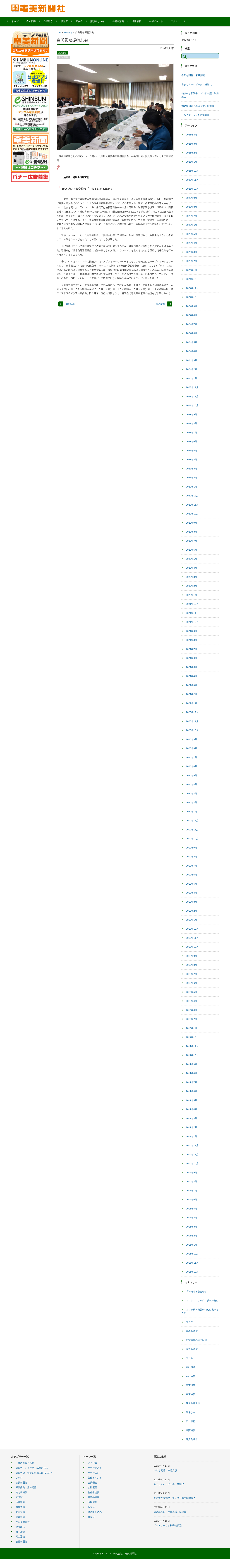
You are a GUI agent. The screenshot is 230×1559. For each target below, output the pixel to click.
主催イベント (160, 21)
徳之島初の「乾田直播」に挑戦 (197, 106)
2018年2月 (191, 1019)
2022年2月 (191, 586)
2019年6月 (191, 874)
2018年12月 (192, 928)
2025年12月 (192, 170)
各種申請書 (122, 21)
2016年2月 (191, 1235)
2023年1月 (191, 486)
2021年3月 (191, 685)
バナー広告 (93, 1472)
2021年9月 (191, 631)
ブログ (189, 1322)
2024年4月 (191, 351)
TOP (59, 32)
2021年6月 (191, 658)
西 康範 (190, 1421)
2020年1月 (191, 811)
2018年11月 (192, 938)
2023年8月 (191, 423)
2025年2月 (191, 261)
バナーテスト (95, 1467)
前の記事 (70, 304)
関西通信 (190, 1430)
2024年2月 (191, 369)
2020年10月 (192, 730)
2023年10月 (192, 405)
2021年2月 (191, 694)
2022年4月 (191, 567)
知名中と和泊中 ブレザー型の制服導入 (175, 1498)
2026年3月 (191, 143)
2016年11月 (192, 1154)
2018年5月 (191, 992)
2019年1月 (191, 920)
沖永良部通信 (193, 1403)
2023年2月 (191, 477)
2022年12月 (192, 495)
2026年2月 (191, 152)
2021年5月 (191, 667)
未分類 (189, 1358)
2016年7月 (191, 1190)
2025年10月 (192, 188)
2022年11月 (192, 504)
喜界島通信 (192, 1331)
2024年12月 (192, 279)
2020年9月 (191, 739)
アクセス (179, 21)
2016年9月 (191, 1172)
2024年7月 (191, 324)
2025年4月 (191, 243)
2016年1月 (191, 1244)
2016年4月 (191, 1217)
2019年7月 (191, 865)
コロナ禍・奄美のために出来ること (34, 1472)
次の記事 (160, 304)
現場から (190, 1412)
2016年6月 (191, 1199)
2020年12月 (192, 712)
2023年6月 (191, 441)
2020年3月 (191, 793)
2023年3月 (191, 468)
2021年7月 (191, 649)
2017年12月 (192, 1037)
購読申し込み (101, 21)
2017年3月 (191, 1118)
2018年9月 (191, 956)
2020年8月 (191, 748)
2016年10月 (192, 1163)
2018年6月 (191, 983)
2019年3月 (191, 901)
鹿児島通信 (192, 1439)
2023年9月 (191, 414)
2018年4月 (191, 1001)
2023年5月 (191, 450)
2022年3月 (191, 577)
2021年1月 (191, 703)
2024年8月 (191, 315)
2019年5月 (191, 883)
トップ (18, 21)
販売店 (67, 21)
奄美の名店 (93, 1497)
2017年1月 (191, 1136)
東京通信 (68, 32)
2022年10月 (192, 513)
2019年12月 (192, 820)
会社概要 (34, 21)
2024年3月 (191, 360)
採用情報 (140, 21)
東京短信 (190, 1385)
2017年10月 (192, 1055)
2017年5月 (191, 1100)
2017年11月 (192, 1046)
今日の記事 (63, 57)
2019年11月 (192, 829)
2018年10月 (192, 947)
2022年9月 (191, 522)
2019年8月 (191, 856)
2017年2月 (191, 1127)
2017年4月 (191, 1109)
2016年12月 (192, 1145)
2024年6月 (191, 333)
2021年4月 (191, 676)
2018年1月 (191, 1028)
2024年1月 (191, 378)
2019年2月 (191, 910)
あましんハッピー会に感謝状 (196, 84)
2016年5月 (191, 1208)
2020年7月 (191, 757)
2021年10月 (192, 622)
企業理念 (51, 21)
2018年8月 (191, 965)
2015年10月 (192, 1271)
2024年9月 (191, 306)
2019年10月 (192, 838)
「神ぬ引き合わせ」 (196, 1291)
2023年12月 (192, 387)
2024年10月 (192, 297)
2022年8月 (191, 531)
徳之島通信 (192, 1349)
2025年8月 (191, 207)
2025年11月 (192, 180)
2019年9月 (191, 847)
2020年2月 (191, 802)
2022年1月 (191, 595)
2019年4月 (191, 892)
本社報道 (190, 1367)
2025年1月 (191, 270)
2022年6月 (191, 549)
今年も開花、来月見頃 (193, 75)
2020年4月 (191, 784)
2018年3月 (191, 1010)
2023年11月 (192, 396)
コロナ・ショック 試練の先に (202, 1300)
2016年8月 (191, 1181)
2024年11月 (192, 288)
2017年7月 (191, 1082)
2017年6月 (191, 1091)
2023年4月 (191, 459)
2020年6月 (191, 766)
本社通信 (190, 1376)
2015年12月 (192, 1253)
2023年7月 (191, 432)
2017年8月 (191, 1073)
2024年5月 (191, 342)
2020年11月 (192, 721)
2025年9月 (191, 198)
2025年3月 (191, 252)
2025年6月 (191, 225)
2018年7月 (191, 974)
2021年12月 (192, 604)
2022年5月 (191, 559)
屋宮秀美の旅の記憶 (196, 1340)
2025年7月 (191, 216)
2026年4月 (191, 134)
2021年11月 (192, 613)
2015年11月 (192, 1262)
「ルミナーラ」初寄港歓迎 (195, 115)
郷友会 (82, 21)
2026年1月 (191, 161)
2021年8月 (191, 640)
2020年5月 (191, 775)
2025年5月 (191, 234)
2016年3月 (191, 1226)
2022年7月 (191, 541)
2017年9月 (191, 1064)
